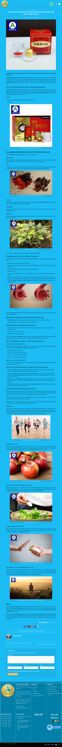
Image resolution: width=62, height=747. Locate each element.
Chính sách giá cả (52, 689)
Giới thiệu (32, 6)
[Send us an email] (53, 721)
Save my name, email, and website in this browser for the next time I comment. (24, 671)
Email (25, 665)
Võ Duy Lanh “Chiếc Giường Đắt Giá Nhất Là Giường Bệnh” (23, 727)
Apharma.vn (35, 17)
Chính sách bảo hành (52, 686)
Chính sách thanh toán (53, 691)
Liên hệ (47, 6)
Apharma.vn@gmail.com (24, 708)
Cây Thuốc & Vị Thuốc (31, 630)
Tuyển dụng (35, 691)
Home (12, 6)
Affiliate (42, 6)
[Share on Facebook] (24, 627)
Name (9, 665)
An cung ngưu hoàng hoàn (11, 73)
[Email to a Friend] (29, 627)
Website (41, 665)
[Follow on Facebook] (51, 721)
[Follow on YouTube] (58, 721)
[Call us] (55, 721)
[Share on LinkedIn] (33, 627)
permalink (41, 630)
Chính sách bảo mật (36, 693)
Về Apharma (35, 686)
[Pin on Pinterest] (31, 627)
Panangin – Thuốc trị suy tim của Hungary (46, 644)
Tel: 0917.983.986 (20, 706)
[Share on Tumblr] (35, 627)
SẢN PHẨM (25, 6)
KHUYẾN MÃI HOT (18, 6)
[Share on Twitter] (27, 627)
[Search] (51, 3)
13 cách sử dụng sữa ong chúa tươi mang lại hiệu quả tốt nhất (23, 722)
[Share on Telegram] (38, 627)
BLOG (37, 6)
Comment (10, 654)
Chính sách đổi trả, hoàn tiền (38, 695)
